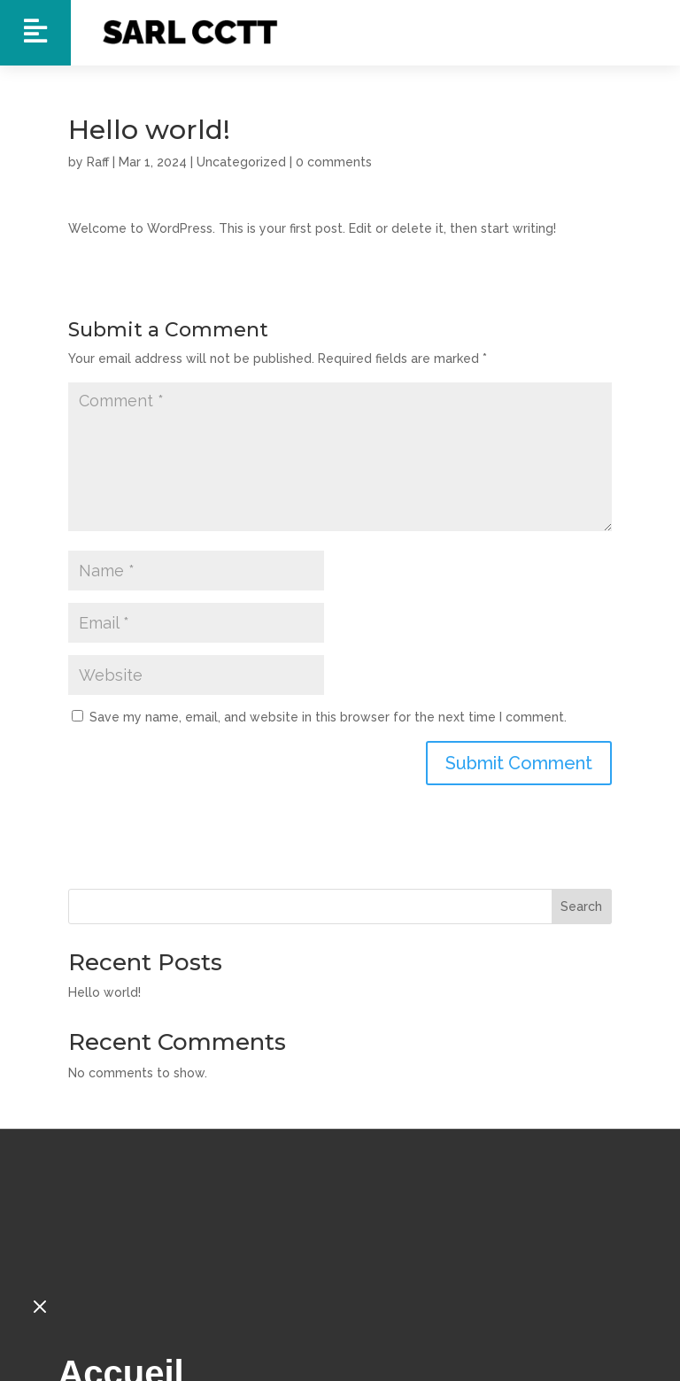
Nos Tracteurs (176, 1319)
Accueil (120, 1265)
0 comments (334, 162)
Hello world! (104, 992)
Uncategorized (241, 162)
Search (581, 906)
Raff (98, 162)
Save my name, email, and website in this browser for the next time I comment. (328, 717)
